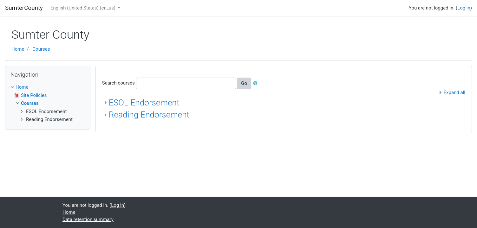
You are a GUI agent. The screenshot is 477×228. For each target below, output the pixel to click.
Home (17, 49)
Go (244, 83)
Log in (463, 8)
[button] (256, 83)
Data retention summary (88, 219)
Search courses (118, 83)
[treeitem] (47, 87)
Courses (41, 49)
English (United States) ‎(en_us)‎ (83, 8)
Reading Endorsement (149, 114)
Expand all (454, 92)
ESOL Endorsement (144, 102)
